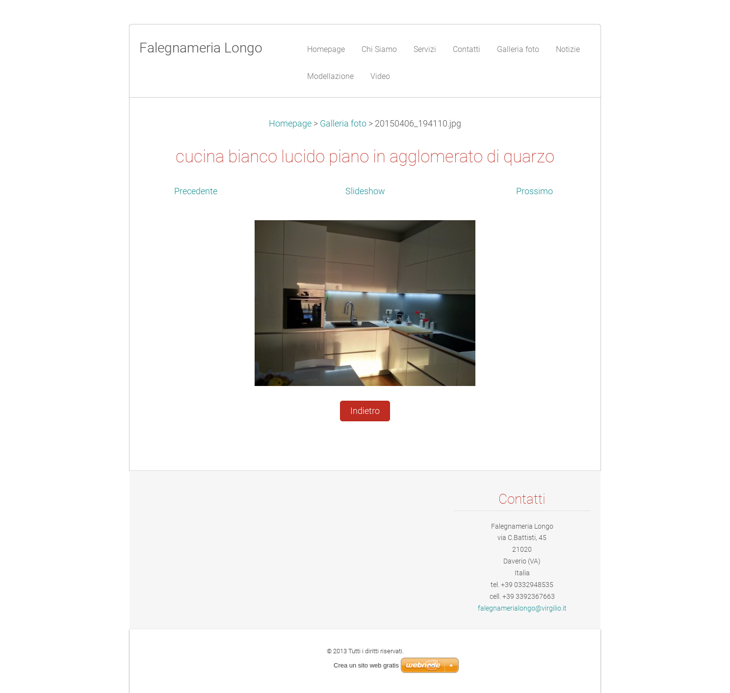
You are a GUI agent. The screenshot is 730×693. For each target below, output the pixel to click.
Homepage (290, 123)
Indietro (365, 411)
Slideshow (365, 191)
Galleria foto (343, 123)
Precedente (195, 191)
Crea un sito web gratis (366, 665)
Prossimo (534, 191)
